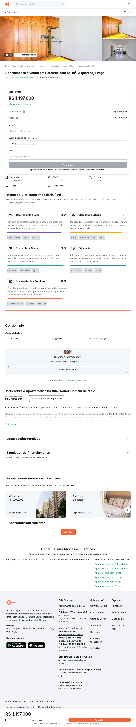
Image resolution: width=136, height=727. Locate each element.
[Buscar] (63, 4)
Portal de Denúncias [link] (15, 701)
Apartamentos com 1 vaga (108, 581)
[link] (68, 532)
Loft (7, 66)
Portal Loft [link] (117, 606)
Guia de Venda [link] (119, 612)
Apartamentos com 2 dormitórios (111, 564)
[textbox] (40, 4)
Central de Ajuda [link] (98, 606)
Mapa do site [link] (118, 619)
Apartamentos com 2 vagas (108, 586)
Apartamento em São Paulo (24, 66)
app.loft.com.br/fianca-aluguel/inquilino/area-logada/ (70, 637)
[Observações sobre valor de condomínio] (24, 111)
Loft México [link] (96, 648)
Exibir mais (12, 424)
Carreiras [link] (95, 632)
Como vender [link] (97, 612)
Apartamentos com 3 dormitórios (111, 568)
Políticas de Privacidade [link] (42, 701)
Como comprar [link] (98, 619)
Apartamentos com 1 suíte (108, 572)
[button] (68, 198)
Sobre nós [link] (95, 625)
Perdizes (43, 66)
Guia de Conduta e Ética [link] (50, 707)
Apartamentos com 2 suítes (108, 577)
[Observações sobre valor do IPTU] (17, 118)
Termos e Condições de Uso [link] (19, 707)
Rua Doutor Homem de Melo (62, 66)
